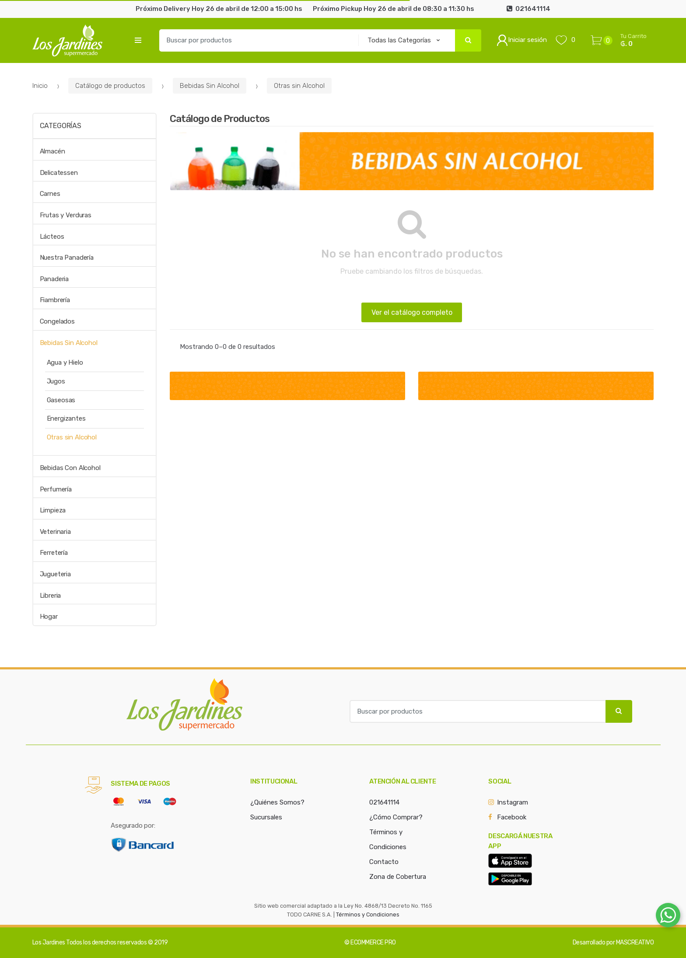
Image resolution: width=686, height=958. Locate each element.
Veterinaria (55, 532)
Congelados (57, 321)
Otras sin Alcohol (299, 86)
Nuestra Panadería (67, 257)
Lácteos (52, 236)
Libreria (50, 595)
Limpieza (53, 510)
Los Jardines (48, 942)
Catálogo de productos (110, 86)
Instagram (512, 802)
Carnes (50, 194)
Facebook (511, 817)
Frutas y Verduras (65, 215)
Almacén (52, 151)
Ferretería (54, 553)
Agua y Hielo (65, 362)
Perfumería (56, 489)
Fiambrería (55, 300)
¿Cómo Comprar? (396, 817)
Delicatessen (59, 173)
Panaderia (54, 279)
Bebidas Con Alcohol (70, 468)
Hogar (49, 616)
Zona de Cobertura (397, 877)
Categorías (60, 126)
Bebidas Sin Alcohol (209, 86)
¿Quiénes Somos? (277, 802)
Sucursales (266, 817)
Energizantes (66, 418)
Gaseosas (61, 400)
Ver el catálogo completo (411, 312)
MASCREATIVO (635, 942)
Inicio (40, 86)
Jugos (56, 381)
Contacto (384, 862)
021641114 (384, 802)
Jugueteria (55, 574)
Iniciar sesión (522, 40)
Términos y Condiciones (367, 914)
